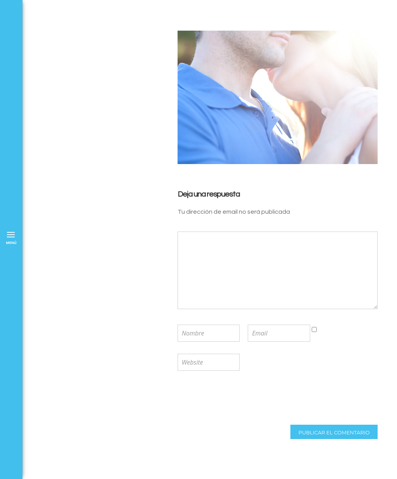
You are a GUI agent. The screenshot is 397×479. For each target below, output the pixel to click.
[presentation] (228, 399)
